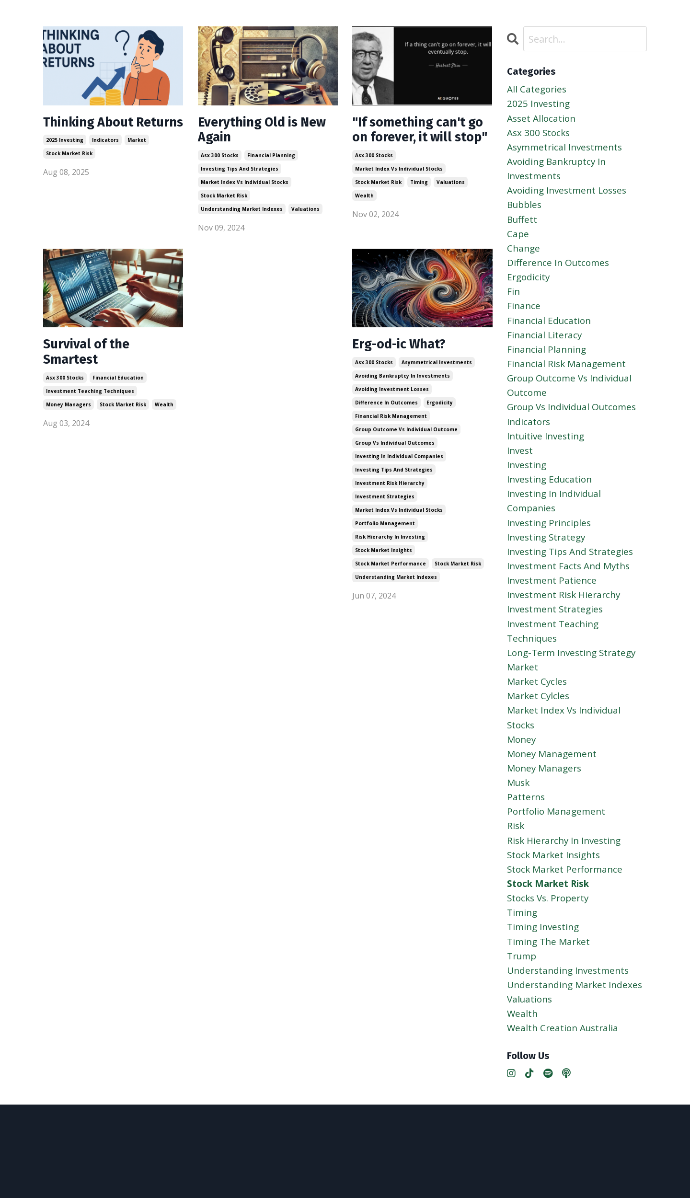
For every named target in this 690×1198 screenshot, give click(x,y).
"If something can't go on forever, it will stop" (417, 141)
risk (516, 871)
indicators (105, 159)
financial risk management (391, 426)
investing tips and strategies (239, 173)
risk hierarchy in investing (390, 546)
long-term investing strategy (575, 687)
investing (528, 488)
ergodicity (439, 412)
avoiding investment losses (392, 399)
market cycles (538, 718)
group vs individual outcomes (395, 452)
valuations (305, 213)
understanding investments (571, 1025)
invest (521, 473)
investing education (552, 503)
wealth (364, 217)
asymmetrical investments (437, 372)
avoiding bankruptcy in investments (402, 385)
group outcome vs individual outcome (406, 439)
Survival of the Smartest (91, 362)
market (136, 159)
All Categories (538, 89)
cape (518, 243)
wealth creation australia (565, 1101)
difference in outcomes (386, 412)
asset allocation (543, 120)
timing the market (550, 994)
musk (519, 825)
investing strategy (548, 565)
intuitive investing (548, 457)
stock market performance (390, 573)
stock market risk (69, 173)
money (522, 779)
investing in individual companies (399, 466)
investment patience (553, 611)
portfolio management (385, 533)
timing (419, 203)
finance (524, 319)
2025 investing (64, 159)
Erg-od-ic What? (405, 353)
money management (554, 795)
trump (523, 1009)
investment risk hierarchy (390, 493)
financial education (118, 389)
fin (513, 304)
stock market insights (383, 560)
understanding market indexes (242, 213)
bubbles (525, 212)
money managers (68, 416)
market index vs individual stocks (244, 186)
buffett (523, 227)
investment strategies (384, 506)
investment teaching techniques (90, 403)
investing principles (551, 549)
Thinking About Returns (94, 132)
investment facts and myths (571, 595)
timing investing (545, 979)
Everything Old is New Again (254, 132)
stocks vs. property (550, 948)
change (524, 258)
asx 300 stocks (220, 159)
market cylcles (539, 733)
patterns (526, 841)
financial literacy (545, 350)
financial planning (271, 159)
